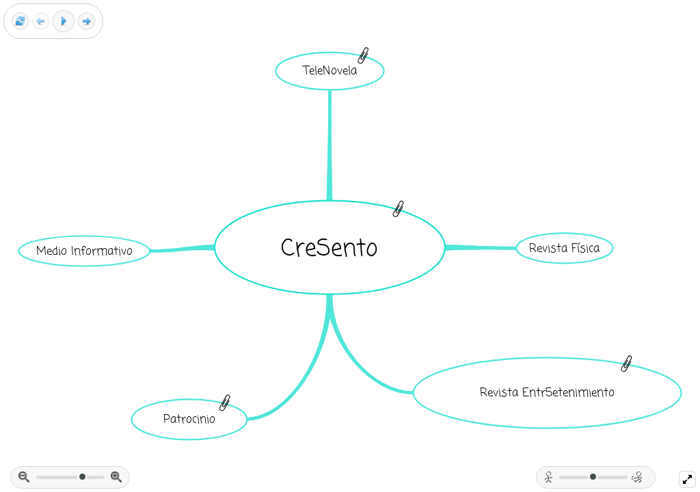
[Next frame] (86, 21)
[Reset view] (20, 21)
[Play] (63, 21)
